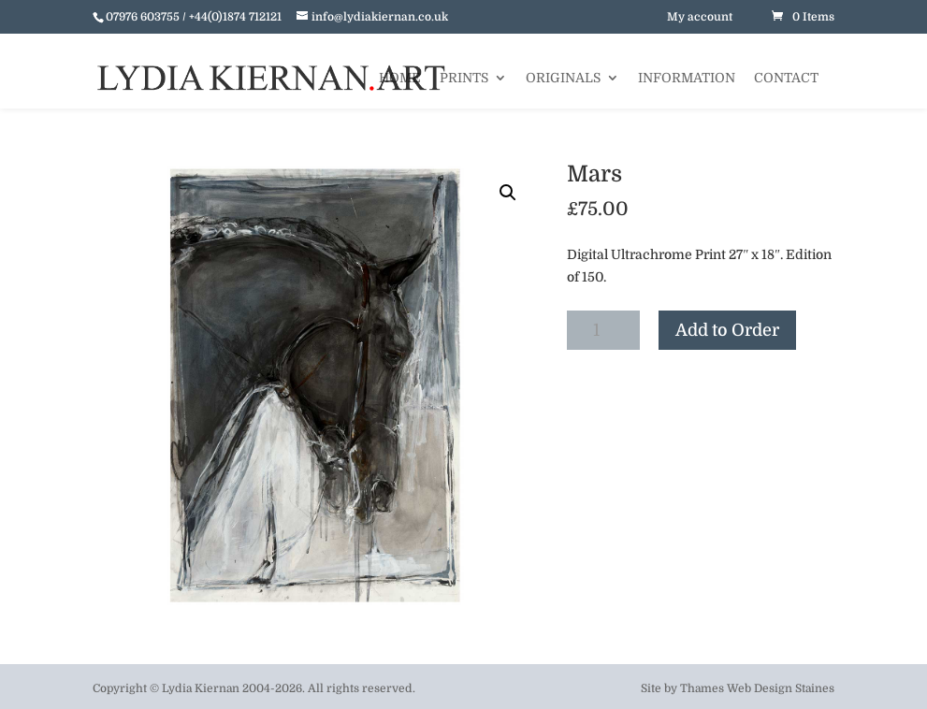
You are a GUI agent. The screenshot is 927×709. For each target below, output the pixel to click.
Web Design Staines (780, 688)
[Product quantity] (603, 330)
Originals (563, 78)
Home (400, 78)
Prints (464, 78)
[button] (508, 193)
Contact (786, 78)
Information (686, 78)
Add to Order (727, 330)
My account (699, 16)
